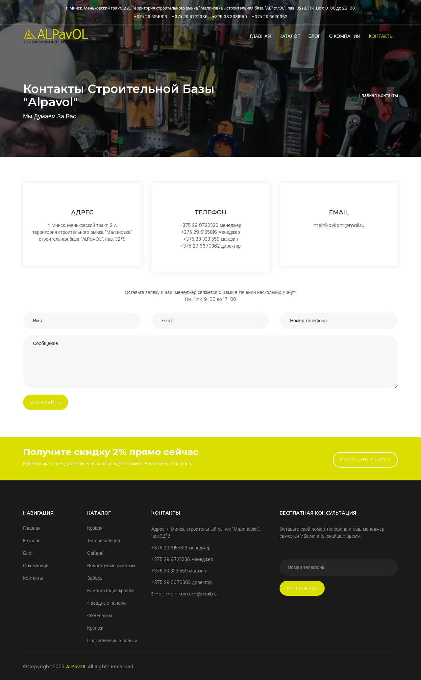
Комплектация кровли (110, 590)
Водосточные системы (111, 565)
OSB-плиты (99, 615)
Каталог (290, 36)
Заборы (95, 578)
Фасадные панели (106, 603)
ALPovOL (77, 666)
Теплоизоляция (103, 540)
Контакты (381, 36)
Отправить (45, 402)
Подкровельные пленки (112, 640)
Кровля (95, 528)
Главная (260, 36)
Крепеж (95, 628)
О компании (344, 36)
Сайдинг (96, 553)
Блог (315, 36)
